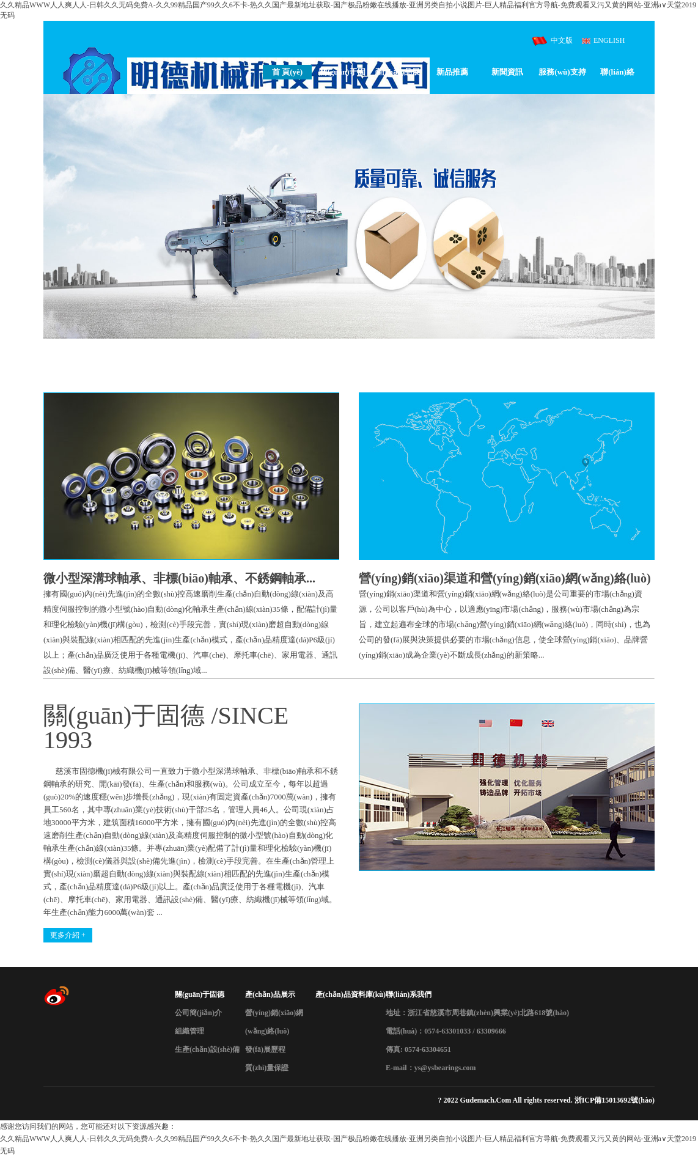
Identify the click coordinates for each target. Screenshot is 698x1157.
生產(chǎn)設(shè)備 (207, 1049)
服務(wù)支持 (562, 71)
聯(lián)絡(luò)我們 (617, 73)
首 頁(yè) (287, 71)
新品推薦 (452, 71)
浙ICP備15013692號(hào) (615, 1100)
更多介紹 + (68, 935)
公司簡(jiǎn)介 (198, 1012)
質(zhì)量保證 (266, 1067)
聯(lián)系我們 (409, 994)
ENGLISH (609, 40)
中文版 (562, 40)
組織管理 (189, 1031)
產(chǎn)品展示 (398, 73)
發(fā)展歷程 (265, 1049)
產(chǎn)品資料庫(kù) (350, 994)
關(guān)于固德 (342, 73)
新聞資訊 (507, 71)
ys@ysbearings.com (445, 1067)
